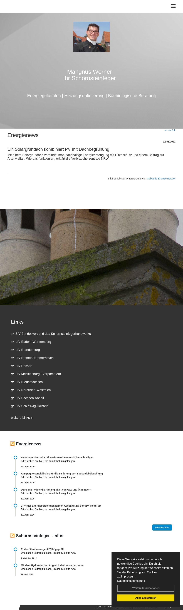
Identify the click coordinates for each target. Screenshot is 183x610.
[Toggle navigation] (173, 10)
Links (17, 322)
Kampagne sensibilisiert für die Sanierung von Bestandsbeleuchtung (62, 473)
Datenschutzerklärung (131, 580)
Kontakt (108, 606)
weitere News (162, 527)
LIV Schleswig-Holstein (29, 406)
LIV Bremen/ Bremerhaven (32, 358)
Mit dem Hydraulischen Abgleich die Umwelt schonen (52, 565)
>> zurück (170, 130)
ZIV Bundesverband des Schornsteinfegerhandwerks (51, 334)
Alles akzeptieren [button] (145, 597)
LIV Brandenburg (25, 350)
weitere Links (22, 417)
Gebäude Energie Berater (161, 178)
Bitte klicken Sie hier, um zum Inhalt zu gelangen (48, 461)
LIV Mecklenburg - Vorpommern (36, 374)
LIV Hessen (21, 366)
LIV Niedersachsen (27, 382)
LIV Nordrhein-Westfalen (31, 390)
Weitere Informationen (145, 588)
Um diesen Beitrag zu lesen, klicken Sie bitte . (48, 552)
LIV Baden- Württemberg (31, 342)
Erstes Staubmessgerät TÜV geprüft (42, 549)
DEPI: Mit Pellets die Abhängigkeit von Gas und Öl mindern (58, 489)
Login (98, 606)
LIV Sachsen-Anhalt (27, 398)
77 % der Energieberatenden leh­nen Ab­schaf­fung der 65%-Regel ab (61, 505)
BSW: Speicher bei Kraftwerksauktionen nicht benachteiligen (57, 457)
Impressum (128, 576)
